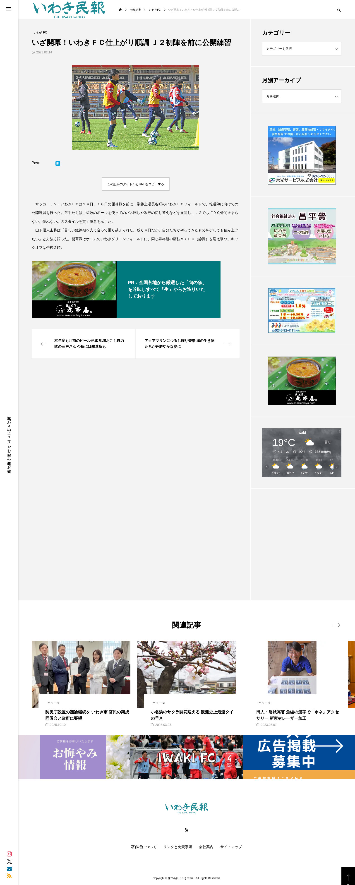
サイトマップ (231, 847)
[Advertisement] (301, 533)
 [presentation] (336, 625)
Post (35, 163)
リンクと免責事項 (177, 847)
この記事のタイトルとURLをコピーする (135, 184)
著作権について (143, 847)
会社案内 (206, 847)
